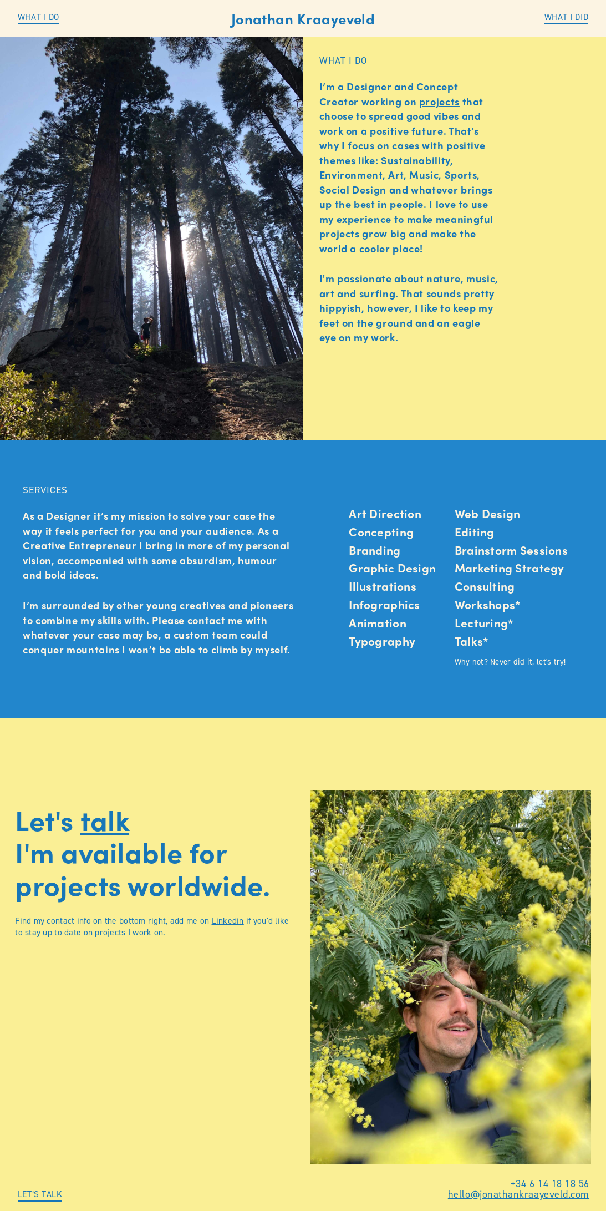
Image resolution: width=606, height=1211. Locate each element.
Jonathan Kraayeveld (303, 19)
